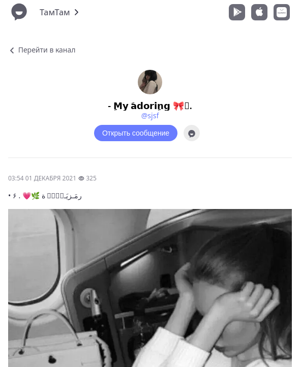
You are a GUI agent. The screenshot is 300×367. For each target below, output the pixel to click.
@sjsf (150, 115)
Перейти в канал (41, 50)
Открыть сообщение (135, 133)
